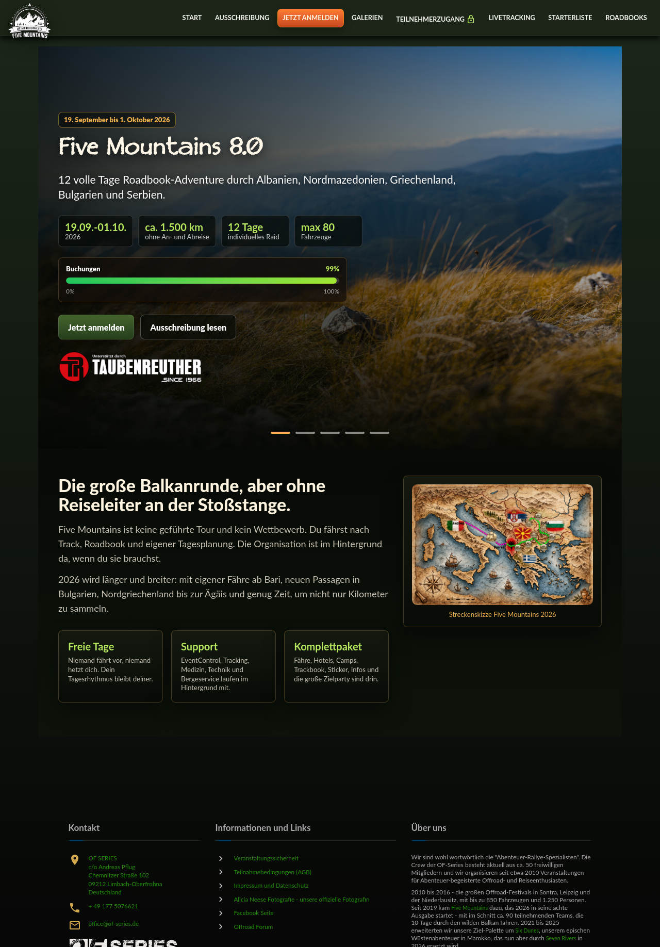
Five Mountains (471, 907)
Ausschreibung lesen (188, 327)
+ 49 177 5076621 (117, 905)
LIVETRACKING (507, 18)
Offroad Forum (256, 926)
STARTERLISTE (567, 18)
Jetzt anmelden (96, 327)
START (176, 18)
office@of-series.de (117, 923)
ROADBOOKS (625, 18)
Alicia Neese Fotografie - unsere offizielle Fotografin (310, 898)
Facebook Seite (256, 912)
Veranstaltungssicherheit (270, 858)
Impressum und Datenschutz (276, 885)
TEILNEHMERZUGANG (428, 19)
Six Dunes (528, 930)
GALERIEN (357, 18)
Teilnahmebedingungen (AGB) (278, 872)
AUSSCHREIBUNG (228, 18)
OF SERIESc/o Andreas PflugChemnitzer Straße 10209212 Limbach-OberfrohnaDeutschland (130, 875)
